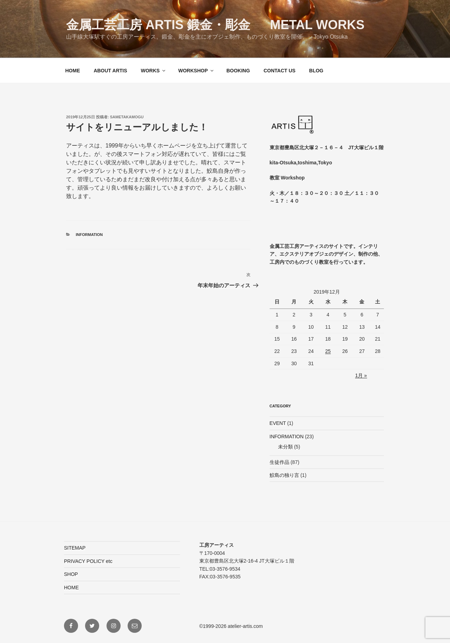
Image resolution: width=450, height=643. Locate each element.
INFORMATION (89, 234)
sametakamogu (127, 117)
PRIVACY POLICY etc (88, 561)
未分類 (285, 447)
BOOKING (238, 70)
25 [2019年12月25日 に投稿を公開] (328, 351)
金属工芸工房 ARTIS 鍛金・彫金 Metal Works (215, 25)
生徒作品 (279, 462)
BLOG (316, 70)
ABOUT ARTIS (110, 70)
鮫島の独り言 (284, 475)
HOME (72, 70)
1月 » (361, 375)
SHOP (71, 574)
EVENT (278, 423)
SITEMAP (74, 548)
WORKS (153, 70)
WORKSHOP (196, 70)
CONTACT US (280, 70)
